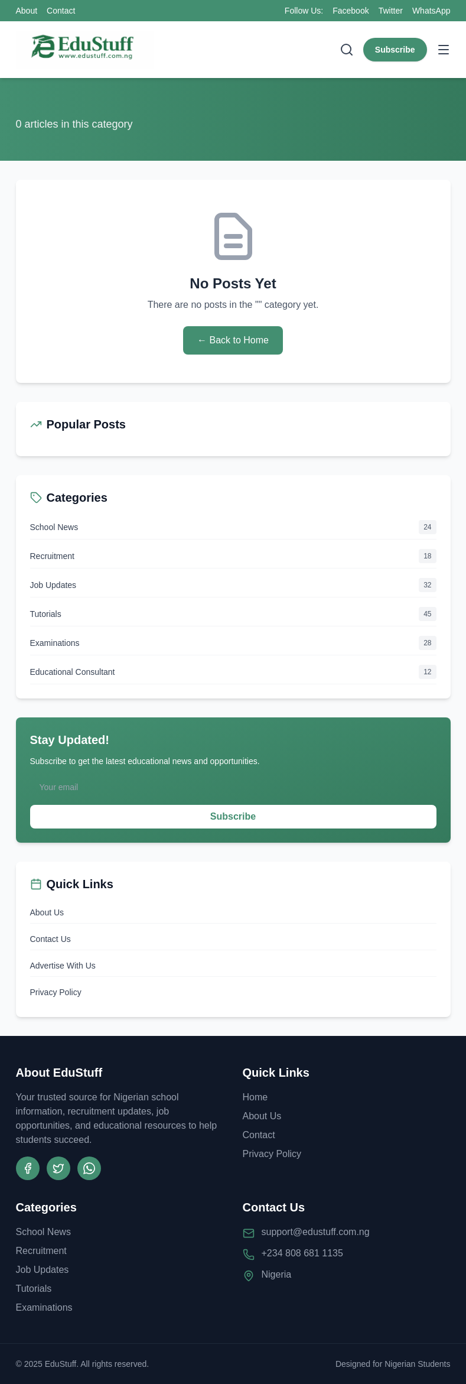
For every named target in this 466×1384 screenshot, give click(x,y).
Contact (61, 10)
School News (43, 1232)
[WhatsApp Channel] (89, 1168)
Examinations (44, 1307)
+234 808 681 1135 (302, 1253)
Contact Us (50, 939)
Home (255, 1097)
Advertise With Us (63, 965)
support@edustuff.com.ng (316, 1232)
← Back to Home (233, 340)
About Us (47, 912)
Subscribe (395, 49)
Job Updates (42, 1270)
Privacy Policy (56, 992)
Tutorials (34, 1289)
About (27, 10)
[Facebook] (28, 1168)
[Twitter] (58, 1168)
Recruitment (41, 1251)
